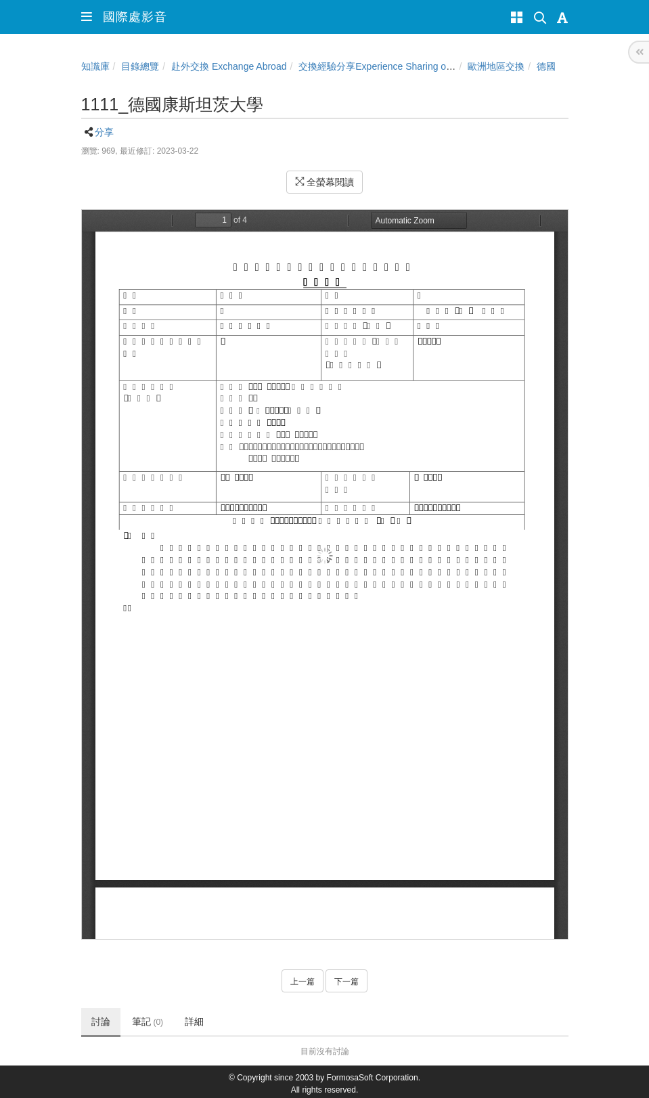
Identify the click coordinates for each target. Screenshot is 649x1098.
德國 (546, 66)
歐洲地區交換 (496, 66)
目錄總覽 (140, 66)
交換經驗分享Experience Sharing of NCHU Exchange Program (430, 66)
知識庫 (95, 66)
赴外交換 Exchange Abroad (228, 66)
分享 (104, 132)
